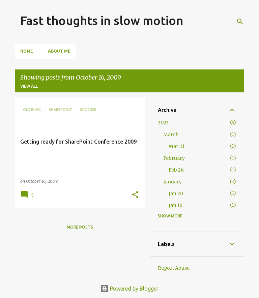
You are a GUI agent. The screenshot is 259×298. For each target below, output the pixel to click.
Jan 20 (176, 193)
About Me (59, 51)
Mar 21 (176, 146)
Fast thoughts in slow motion (101, 20)
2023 (163, 123)
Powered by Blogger (129, 289)
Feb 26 (176, 170)
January (172, 182)
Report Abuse (174, 268)
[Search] (240, 21)
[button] (135, 195)
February (174, 158)
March (171, 134)
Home (26, 51)
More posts (80, 227)
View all (29, 86)
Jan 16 (175, 205)
